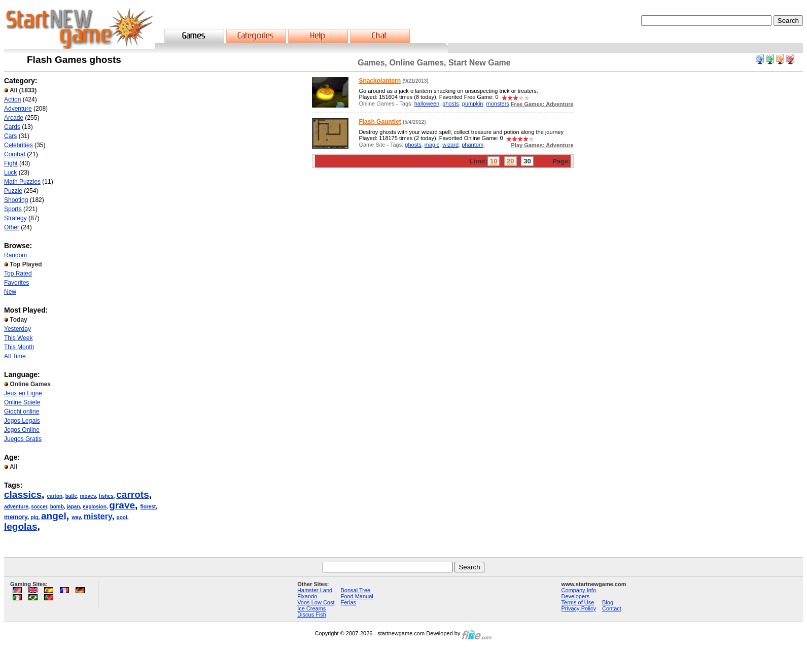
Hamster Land (314, 590)
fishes (106, 496)
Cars (10, 136)
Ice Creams (311, 608)
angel (53, 515)
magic (432, 145)
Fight (11, 163)
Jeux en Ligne (23, 393)
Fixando (307, 596)
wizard (450, 145)
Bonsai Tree (356, 590)
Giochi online (21, 411)
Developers (576, 596)
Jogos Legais (22, 420)
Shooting (16, 199)
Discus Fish (311, 614)
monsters (497, 103)
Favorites (16, 282)
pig (34, 517)
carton (55, 496)
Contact (611, 608)
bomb (57, 506)
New (10, 291)
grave (122, 505)
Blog (607, 602)
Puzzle (13, 190)
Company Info (579, 590)
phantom (472, 145)
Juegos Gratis (23, 438)
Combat (14, 154)
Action (12, 99)
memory (15, 517)
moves (88, 496)
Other (11, 227)
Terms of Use (578, 602)
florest (148, 506)
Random (15, 255)
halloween (427, 103)
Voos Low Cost (315, 602)
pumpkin (472, 103)
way (76, 517)
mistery (98, 516)
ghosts (450, 103)
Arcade (13, 117)
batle (71, 496)
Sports (13, 209)
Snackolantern (380, 80)
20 (510, 161)
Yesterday (17, 328)
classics (23, 494)
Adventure (18, 108)
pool (122, 517)
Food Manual (357, 596)
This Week (18, 338)
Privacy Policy (579, 608)
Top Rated (18, 273)
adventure (16, 506)
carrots (132, 494)
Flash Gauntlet (380, 121)
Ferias (349, 602)
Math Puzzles (22, 181)
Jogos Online (22, 429)
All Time (15, 356)
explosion (95, 506)
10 (493, 161)
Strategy (15, 218)
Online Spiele (22, 402)
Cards (12, 126)
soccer (39, 506)
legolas (20, 526)
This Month (19, 347)
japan (73, 506)
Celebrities (18, 145)
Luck (10, 172)
